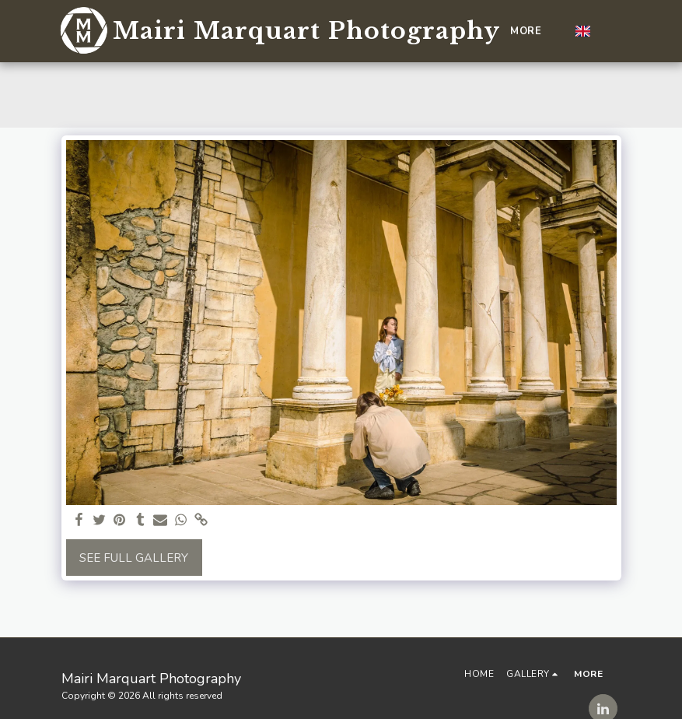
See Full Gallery (133, 558)
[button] (609, 31)
